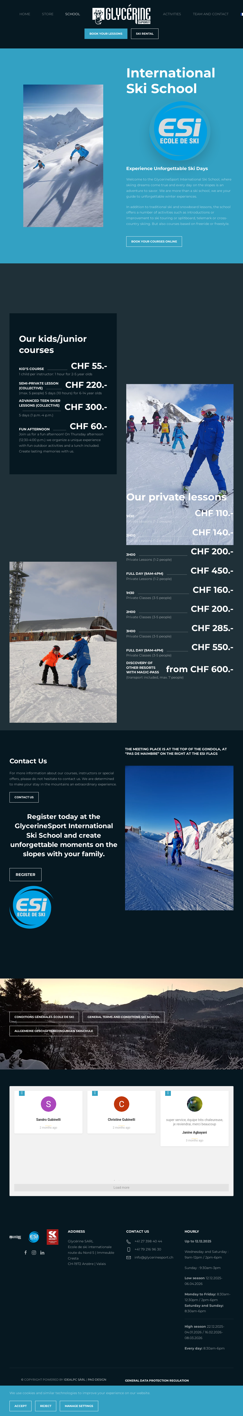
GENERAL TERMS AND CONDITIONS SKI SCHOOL (124, 1017)
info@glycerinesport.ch (154, 1257)
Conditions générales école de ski (44, 1017)
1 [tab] (114, 1180)
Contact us (24, 797)
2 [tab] (119, 1180)
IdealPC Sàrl (74, 1379)
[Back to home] (121, 14)
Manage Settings (79, 1406)
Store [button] (47, 14)
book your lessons (105, 33)
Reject (45, 1406)
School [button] (72, 14)
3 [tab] (124, 1180)
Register (25, 874)
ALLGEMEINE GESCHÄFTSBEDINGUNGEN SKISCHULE (53, 1031)
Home (24, 14)
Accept (20, 1406)
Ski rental (145, 33)
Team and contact (211, 14)
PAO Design (97, 1379)
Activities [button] (172, 14)
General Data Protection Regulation (157, 1380)
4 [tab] (128, 1180)
